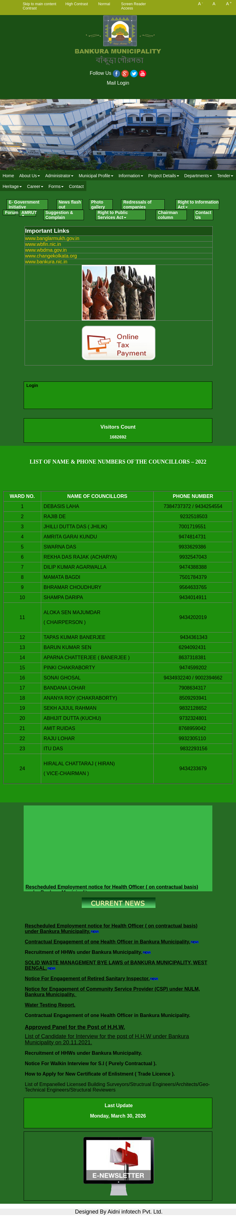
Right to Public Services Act (112, 215)
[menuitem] (8, 175)
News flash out (70, 204)
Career (35, 186)
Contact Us (203, 215)
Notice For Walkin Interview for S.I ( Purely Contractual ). (91, 1063)
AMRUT (28, 213)
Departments (198, 175)
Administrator (59, 175)
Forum (10, 212)
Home (8, 175)
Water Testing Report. (50, 1005)
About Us (29, 175)
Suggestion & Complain (59, 215)
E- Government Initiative (24, 204)
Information (131, 175)
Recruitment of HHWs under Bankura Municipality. (83, 952)
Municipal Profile (96, 175)
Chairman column (168, 215)
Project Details (163, 175)
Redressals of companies (137, 204)
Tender (225, 175)
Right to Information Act (198, 204)
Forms (56, 186)
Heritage (12, 186)
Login (32, 385)
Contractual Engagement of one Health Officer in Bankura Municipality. (107, 941)
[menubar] (118, 181)
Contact (76, 186)
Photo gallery (98, 204)
